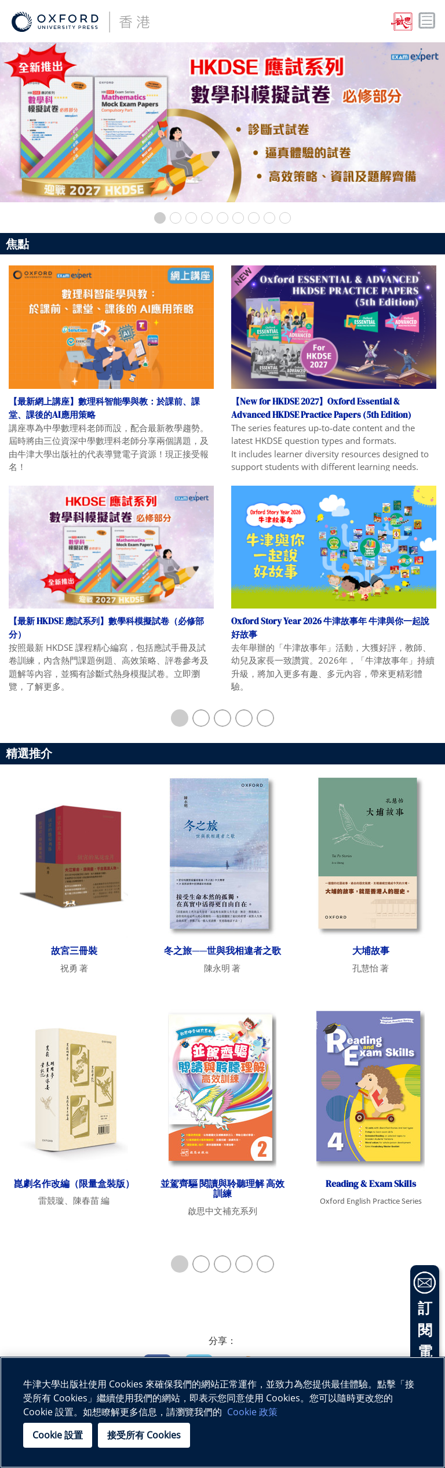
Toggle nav (427, 21)
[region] (222, 1412)
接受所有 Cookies (144, 1435)
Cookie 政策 (252, 1411)
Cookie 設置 (57, 1435)
